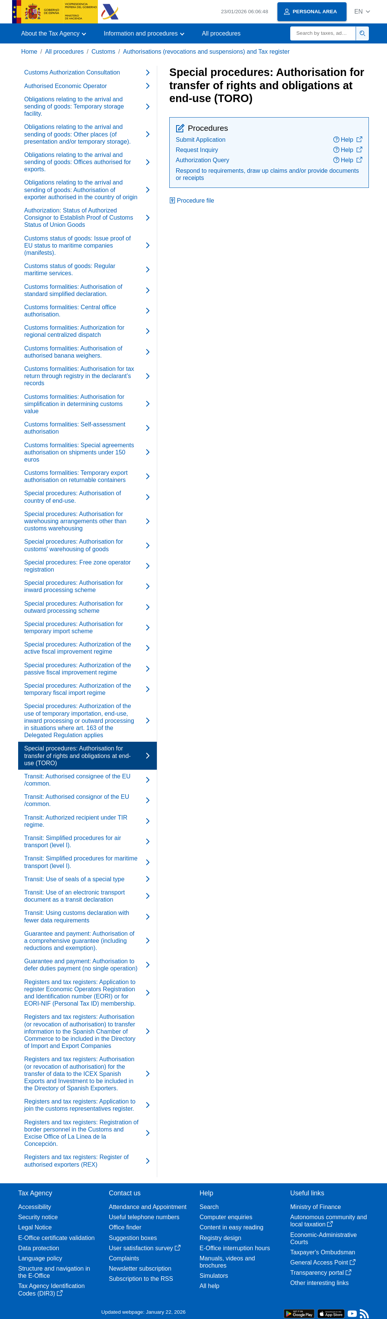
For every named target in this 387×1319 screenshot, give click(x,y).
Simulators (214, 1276)
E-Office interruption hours (235, 1248)
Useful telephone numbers (144, 1217)
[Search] (323, 33)
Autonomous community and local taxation (328, 1221)
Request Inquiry (197, 150)
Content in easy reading (231, 1227)
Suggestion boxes (133, 1238)
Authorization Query (202, 160)
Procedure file (191, 200)
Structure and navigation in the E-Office (54, 1272)
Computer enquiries (226, 1217)
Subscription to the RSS (141, 1279)
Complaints (124, 1258)
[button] (362, 11)
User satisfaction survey (145, 1248)
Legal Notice (35, 1227)
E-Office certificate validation (56, 1238)
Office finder (125, 1227)
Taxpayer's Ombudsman (322, 1252)
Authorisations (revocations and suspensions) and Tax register (206, 51)
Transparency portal (320, 1272)
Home (29, 51)
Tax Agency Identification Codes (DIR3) (51, 1289)
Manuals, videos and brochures (227, 1262)
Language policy (40, 1258)
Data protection (38, 1248)
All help (209, 1286)
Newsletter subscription (140, 1268)
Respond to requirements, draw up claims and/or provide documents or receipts (267, 174)
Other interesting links (319, 1283)
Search (209, 1207)
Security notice (38, 1217)
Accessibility (34, 1207)
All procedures (221, 33)
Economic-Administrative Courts (323, 1238)
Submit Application (201, 139)
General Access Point (323, 1262)
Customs (103, 51)
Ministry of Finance (315, 1207)
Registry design (220, 1238)
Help (347, 139)
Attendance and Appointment (148, 1207)
